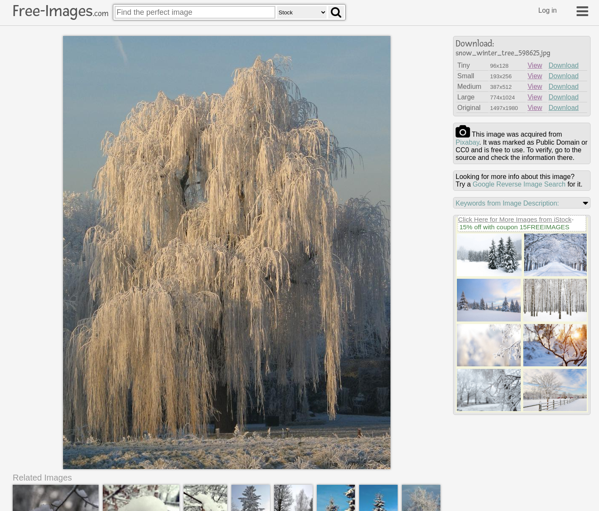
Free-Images (60, 11)
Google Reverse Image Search (519, 184)
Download (564, 65)
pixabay (467, 142)
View (535, 65)
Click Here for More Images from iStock (515, 219)
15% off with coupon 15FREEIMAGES (514, 227)
